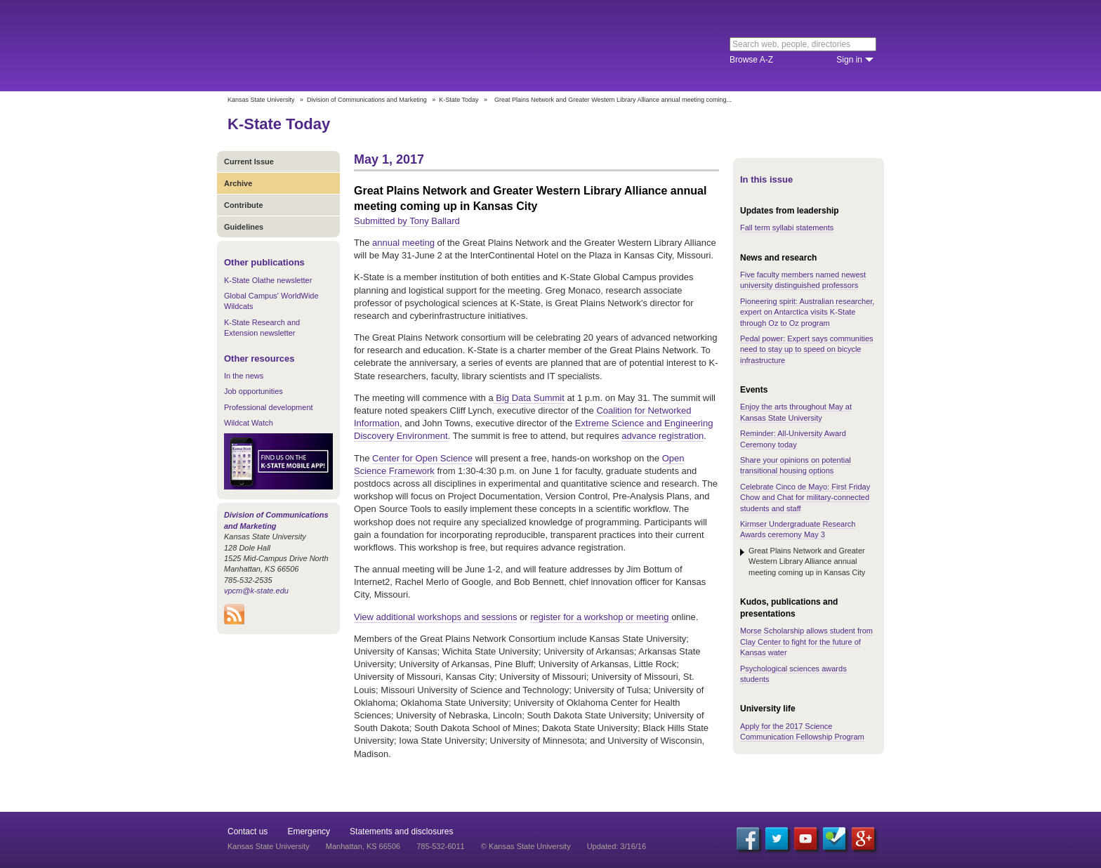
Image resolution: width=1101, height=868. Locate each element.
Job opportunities (253, 391)
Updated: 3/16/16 (616, 846)
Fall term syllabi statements (786, 227)
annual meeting (403, 242)
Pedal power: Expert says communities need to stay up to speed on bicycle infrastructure (806, 349)
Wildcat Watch (248, 423)
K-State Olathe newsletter (268, 280)
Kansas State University (341, 45)
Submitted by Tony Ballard (407, 221)
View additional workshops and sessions (435, 617)
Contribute (243, 205)
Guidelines (243, 227)
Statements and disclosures (401, 831)
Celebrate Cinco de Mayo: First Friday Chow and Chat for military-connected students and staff (805, 497)
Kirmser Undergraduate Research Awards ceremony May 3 (797, 529)
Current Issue (249, 161)
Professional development (268, 407)
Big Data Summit (529, 398)
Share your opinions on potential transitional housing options (795, 465)
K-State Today (458, 99)
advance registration (662, 435)
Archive (238, 183)
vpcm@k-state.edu (256, 590)
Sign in (849, 60)
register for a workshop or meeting (600, 617)
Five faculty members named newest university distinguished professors (803, 279)
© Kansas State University (526, 846)
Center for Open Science (422, 458)
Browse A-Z (751, 60)
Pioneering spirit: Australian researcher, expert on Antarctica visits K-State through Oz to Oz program (807, 312)
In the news (243, 375)
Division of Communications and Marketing (367, 99)
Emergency (308, 831)
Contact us (248, 831)
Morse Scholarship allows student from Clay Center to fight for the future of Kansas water (806, 641)
